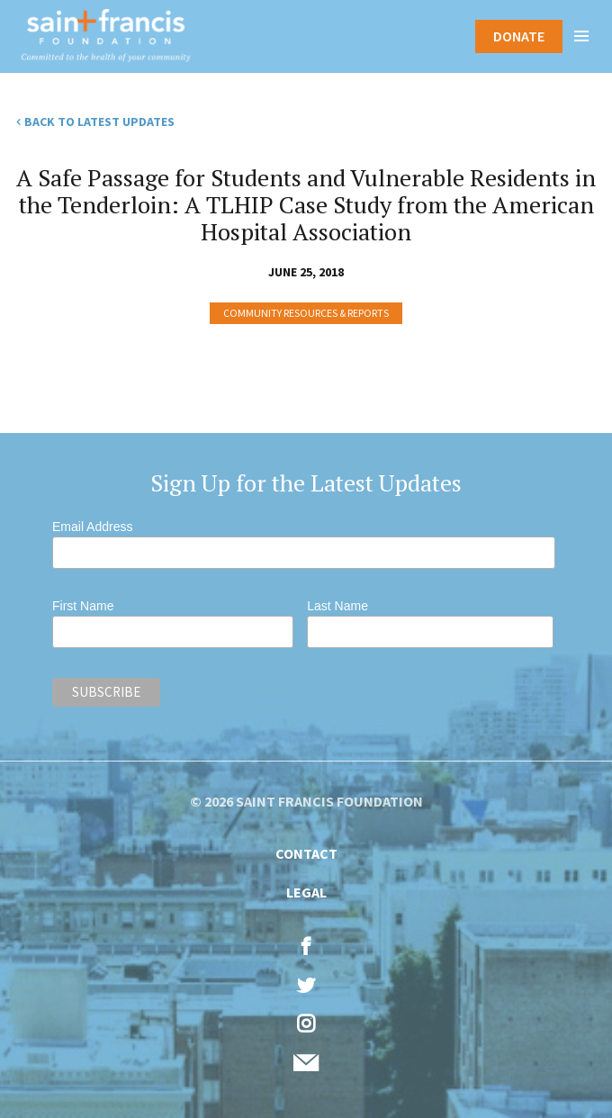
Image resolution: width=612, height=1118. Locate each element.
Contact (306, 853)
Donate (518, 36)
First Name (82, 606)
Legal (306, 892)
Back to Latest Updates (99, 121)
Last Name (337, 606)
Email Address (92, 526)
